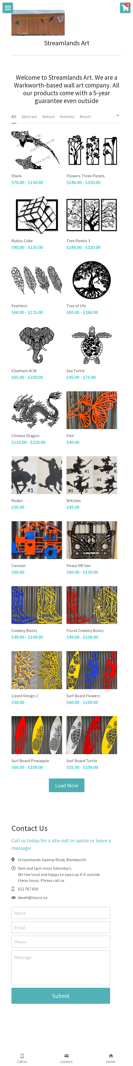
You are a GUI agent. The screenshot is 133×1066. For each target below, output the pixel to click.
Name (20, 915)
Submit (61, 997)
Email (19, 929)
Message (22, 959)
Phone (20, 944)
